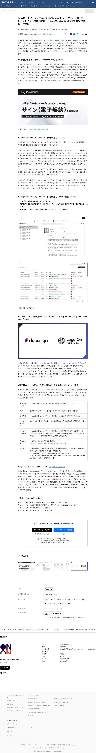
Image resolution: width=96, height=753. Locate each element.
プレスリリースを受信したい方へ (15, 707)
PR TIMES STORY (32, 699)
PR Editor (30, 715)
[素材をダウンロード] (82, 34)
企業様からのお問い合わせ (39, 748)
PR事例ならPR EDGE (59, 705)
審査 (69, 603)
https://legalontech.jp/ (66, 644)
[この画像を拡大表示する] (26, 566)
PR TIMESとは (10, 700)
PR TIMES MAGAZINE (33, 709)
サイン (76, 599)
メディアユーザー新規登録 (63, 530)
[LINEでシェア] (77, 34)
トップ (3, 629)
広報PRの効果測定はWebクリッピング (37, 712)
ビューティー (39, 6)
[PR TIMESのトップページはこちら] (23, 2)
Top (3, 6)
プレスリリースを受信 (67, 2)
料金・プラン (10, 704)
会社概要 (23, 745)
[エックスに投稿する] (70, 34)
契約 (52, 599)
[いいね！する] (65, 34)
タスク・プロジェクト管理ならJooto (63, 699)
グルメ (75, 6)
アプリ (24, 6)
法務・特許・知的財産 (52, 594)
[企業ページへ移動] (6, 649)
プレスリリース (12, 629)
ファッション (49, 6)
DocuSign (52, 603)
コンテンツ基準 (45, 745)
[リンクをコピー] (86, 34)
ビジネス (68, 6)
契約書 (59, 599)
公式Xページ (10, 731)
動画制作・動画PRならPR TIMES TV (37, 702)
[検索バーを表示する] (93, 2)
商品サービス (49, 589)
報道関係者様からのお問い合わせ (66, 745)
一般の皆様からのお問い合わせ (56, 748)
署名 (82, 599)
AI (45, 603)
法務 (46, 599)
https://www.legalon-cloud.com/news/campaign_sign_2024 (48, 443)
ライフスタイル (59, 6)
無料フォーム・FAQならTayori (61, 702)
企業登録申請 (79, 2)
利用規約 (53, 745)
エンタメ (31, 6)
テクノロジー (10, 6)
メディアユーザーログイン (41, 530)
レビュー (61, 603)
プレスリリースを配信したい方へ (15, 711)
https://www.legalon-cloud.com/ (53, 43)
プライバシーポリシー (33, 745)
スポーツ (81, 6)
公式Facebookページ (12, 724)
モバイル (18, 6)
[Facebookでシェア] (74, 34)
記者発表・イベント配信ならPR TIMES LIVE (39, 705)
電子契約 (67, 599)
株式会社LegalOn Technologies (27, 629)
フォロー (5, 667)
